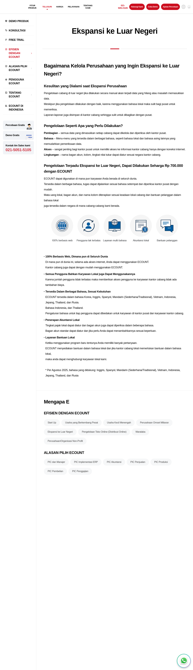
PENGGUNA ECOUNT (16, 81)
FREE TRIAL (16, 39)
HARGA (59, 7)
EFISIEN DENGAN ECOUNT (14, 53)
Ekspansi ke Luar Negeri (60, 433)
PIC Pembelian (55, 473)
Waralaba (140, 433)
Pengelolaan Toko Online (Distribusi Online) (104, 433)
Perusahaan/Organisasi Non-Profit (65, 442)
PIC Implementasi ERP (86, 463)
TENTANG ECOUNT (15, 94)
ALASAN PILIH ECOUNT (18, 68)
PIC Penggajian (80, 473)
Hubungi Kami (137, 7)
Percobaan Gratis (15, 125)
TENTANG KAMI (87, 6)
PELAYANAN (73, 7)
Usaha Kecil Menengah (119, 424)
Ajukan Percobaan (170, 7)
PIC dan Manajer (56, 463)
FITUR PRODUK (32, 6)
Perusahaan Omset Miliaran (154, 424)
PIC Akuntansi (114, 463)
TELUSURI (47, 7)
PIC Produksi (161, 463)
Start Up (52, 424)
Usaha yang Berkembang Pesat (81, 424)
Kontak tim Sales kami (18, 148)
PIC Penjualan (137, 463)
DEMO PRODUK (19, 21)
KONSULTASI (17, 30)
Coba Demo (153, 7)
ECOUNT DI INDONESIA (16, 107)
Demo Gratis (12, 135)
